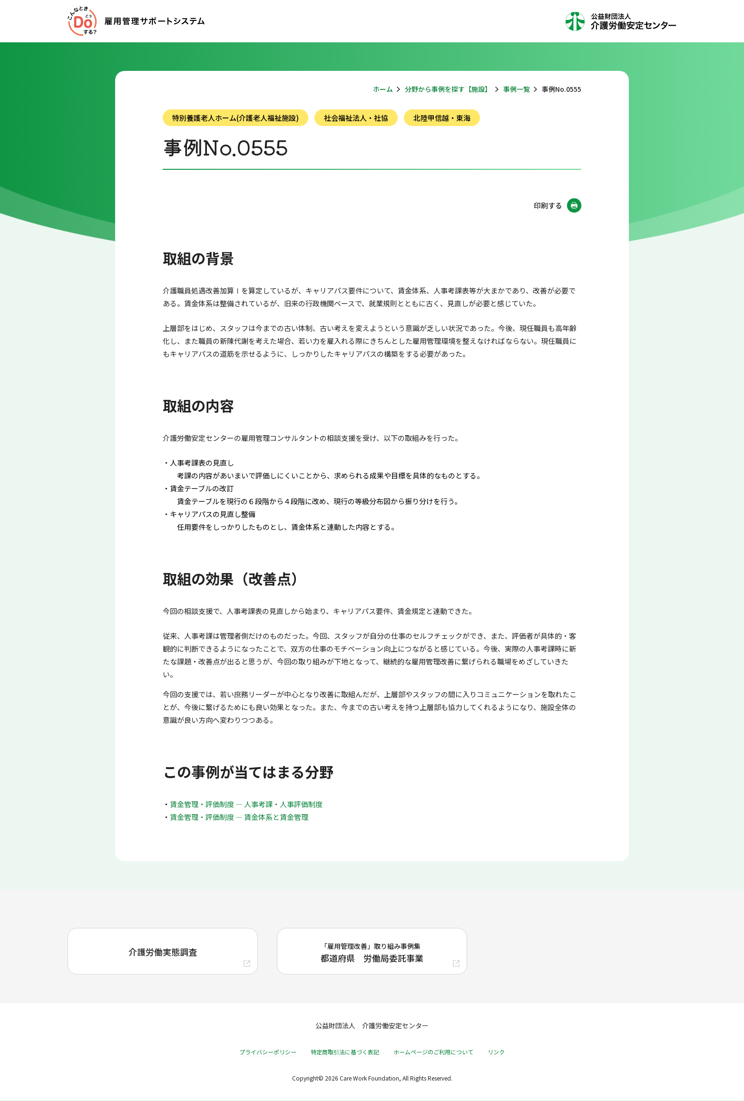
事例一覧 (516, 89)
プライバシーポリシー (267, 1053)
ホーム (383, 89)
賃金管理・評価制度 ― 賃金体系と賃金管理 (239, 817)
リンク (496, 1053)
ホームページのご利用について (433, 1053)
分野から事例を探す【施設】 (448, 89)
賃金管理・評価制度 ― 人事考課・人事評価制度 (246, 804)
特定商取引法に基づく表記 (345, 1053)
